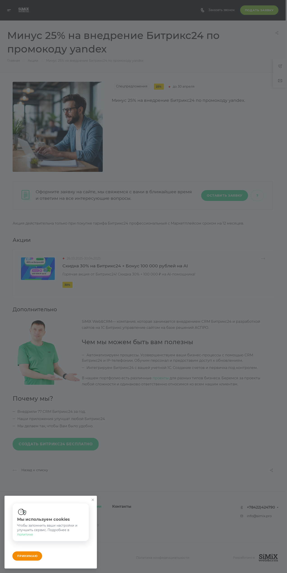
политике (25, 534)
